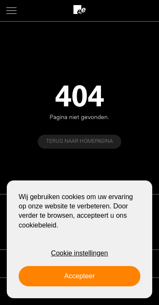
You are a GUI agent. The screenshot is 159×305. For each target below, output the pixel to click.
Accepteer (79, 276)
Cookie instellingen (79, 253)
